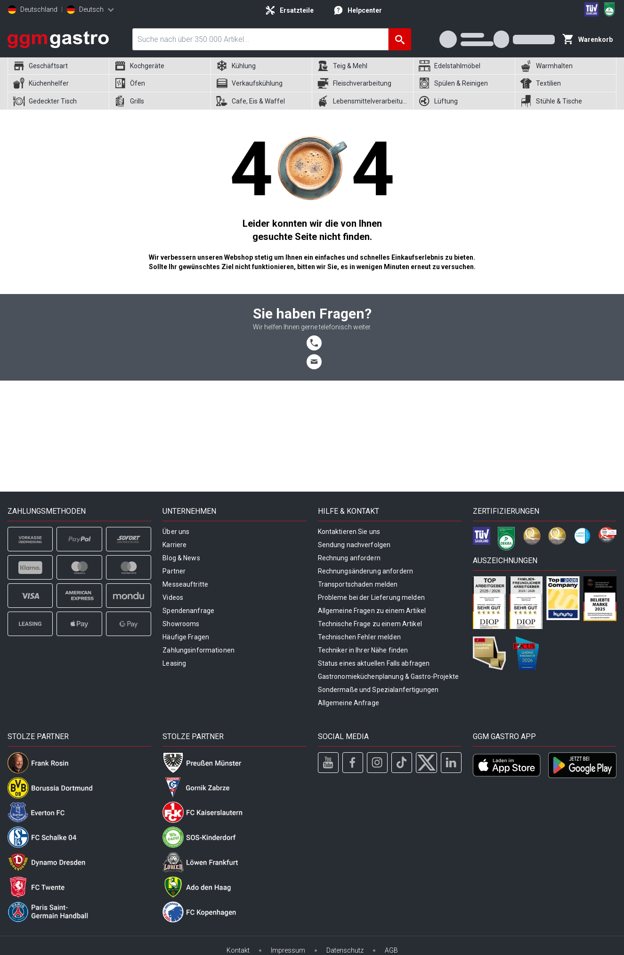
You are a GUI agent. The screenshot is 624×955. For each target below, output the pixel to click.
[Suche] (400, 39)
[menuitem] (58, 66)
